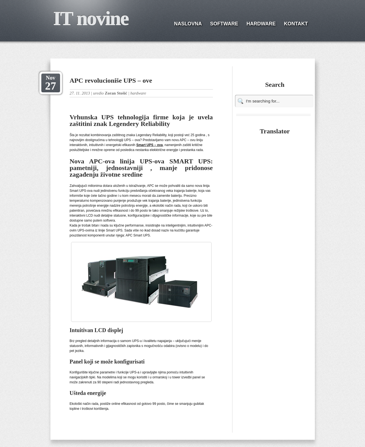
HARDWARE (261, 23)
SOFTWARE (224, 23)
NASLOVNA (188, 23)
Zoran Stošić (116, 93)
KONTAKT (296, 23)
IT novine (90, 18)
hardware (138, 93)
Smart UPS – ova (149, 145)
